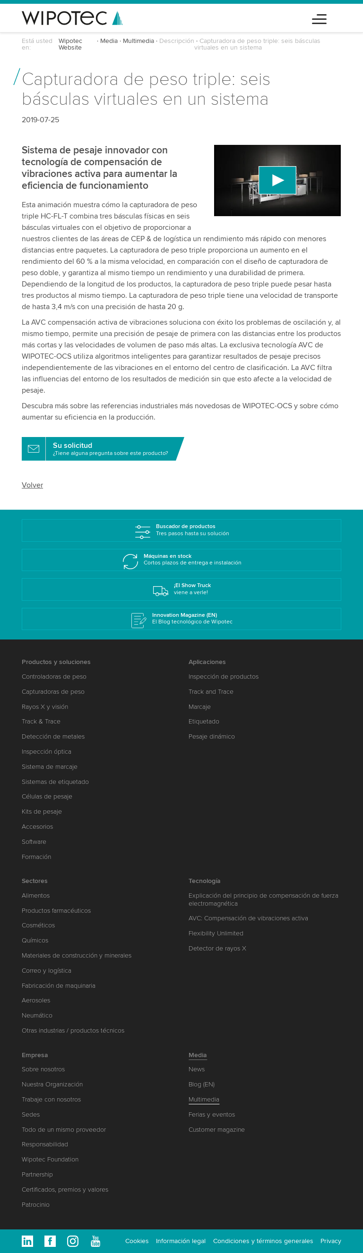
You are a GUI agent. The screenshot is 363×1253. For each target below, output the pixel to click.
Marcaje (200, 707)
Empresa (35, 1055)
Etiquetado (204, 721)
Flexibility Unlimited (216, 933)
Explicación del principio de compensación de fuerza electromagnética (263, 899)
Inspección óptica (46, 752)
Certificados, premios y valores (65, 1190)
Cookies (137, 1241)
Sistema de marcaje (50, 767)
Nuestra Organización (52, 1084)
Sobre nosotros (43, 1069)
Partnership (37, 1174)
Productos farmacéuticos (56, 911)
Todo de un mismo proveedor (64, 1130)
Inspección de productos (224, 677)
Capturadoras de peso (53, 692)
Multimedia (138, 41)
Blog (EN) (202, 1084)
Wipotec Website (70, 44)
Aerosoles (36, 1000)
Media (109, 41)
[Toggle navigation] (319, 17)
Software (34, 842)
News (197, 1069)
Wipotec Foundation (50, 1159)
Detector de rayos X (217, 948)
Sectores (35, 881)
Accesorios (37, 827)
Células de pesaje (47, 796)
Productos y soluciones (56, 662)
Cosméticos (38, 925)
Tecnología (205, 881)
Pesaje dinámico (212, 736)
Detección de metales (53, 736)
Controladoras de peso (54, 677)
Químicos (35, 940)
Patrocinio (36, 1205)
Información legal (181, 1241)
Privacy (330, 1241)
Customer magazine (217, 1130)
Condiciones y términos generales (263, 1241)
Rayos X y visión (45, 707)
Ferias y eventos (212, 1114)
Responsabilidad (45, 1144)
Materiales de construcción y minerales (76, 955)
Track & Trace (41, 721)
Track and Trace (211, 692)
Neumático (37, 1015)
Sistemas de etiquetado (55, 782)
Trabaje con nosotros (51, 1099)
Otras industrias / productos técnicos (73, 1030)
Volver (32, 485)
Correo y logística (46, 971)
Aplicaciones (207, 662)
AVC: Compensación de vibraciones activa (248, 918)
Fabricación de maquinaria (58, 986)
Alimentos (36, 895)
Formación (36, 857)
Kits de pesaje (42, 811)
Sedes (31, 1114)
